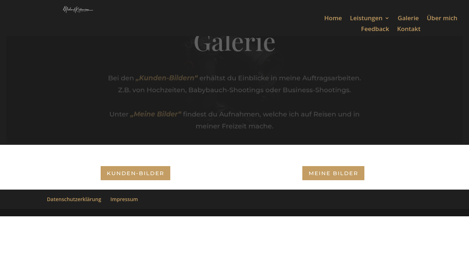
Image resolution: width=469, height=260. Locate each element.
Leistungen (366, 19)
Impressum (124, 199)
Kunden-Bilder (135, 173)
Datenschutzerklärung (74, 199)
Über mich (442, 19)
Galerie (408, 19)
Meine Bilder (333, 173)
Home (333, 19)
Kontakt (409, 29)
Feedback (375, 29)
